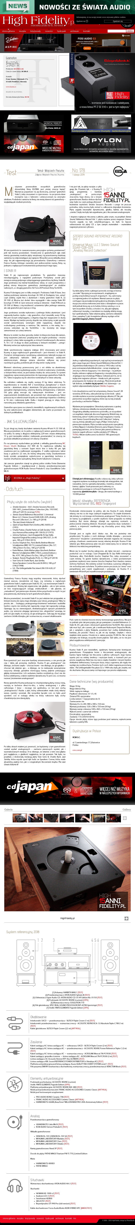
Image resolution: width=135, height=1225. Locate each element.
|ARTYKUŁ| (75, 1029)
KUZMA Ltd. (19, 69)
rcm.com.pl (77, 750)
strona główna (8, 31)
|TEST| (80, 993)
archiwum (74, 31)
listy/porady (35, 31)
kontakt (86, 31)
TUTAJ (37, 512)
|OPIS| (85, 1000)
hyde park (61, 31)
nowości (49, 31)
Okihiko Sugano (107, 386)
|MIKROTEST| (86, 1208)
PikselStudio (130, 1220)
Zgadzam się (82, 21)
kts (74, 1218)
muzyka (22, 31)
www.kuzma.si (11, 87)
